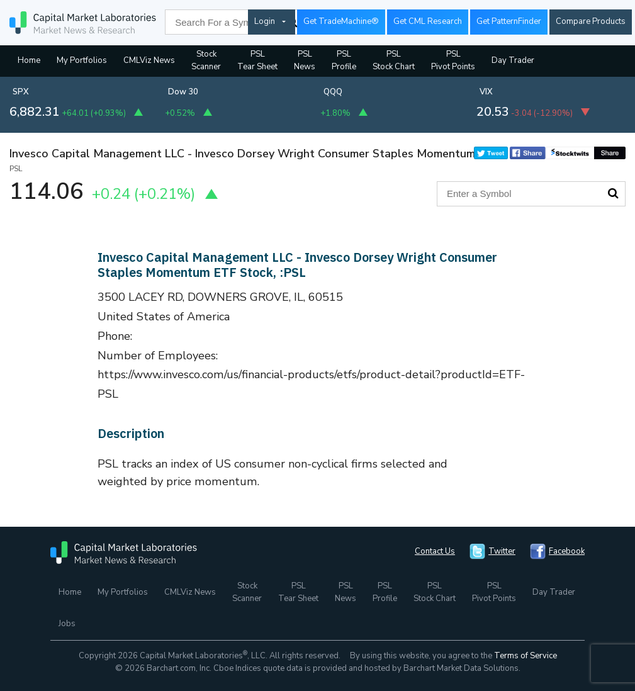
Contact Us (435, 551)
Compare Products (591, 21)
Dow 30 (183, 92)
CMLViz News (149, 60)
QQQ (332, 92)
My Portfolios (82, 60)
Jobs (67, 623)
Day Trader (513, 60)
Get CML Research (427, 21)
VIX (486, 92)
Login (264, 21)
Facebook (567, 551)
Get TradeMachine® (341, 21)
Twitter (501, 551)
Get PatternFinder (508, 21)
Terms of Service (525, 655)
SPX (21, 92)
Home (29, 60)
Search (613, 193)
